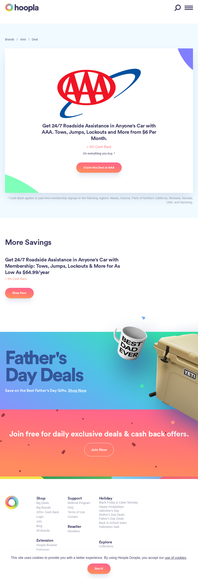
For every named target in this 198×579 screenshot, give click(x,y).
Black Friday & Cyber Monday (118, 502)
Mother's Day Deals (112, 514)
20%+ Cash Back (47, 512)
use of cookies (175, 558)
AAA (23, 39)
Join (39, 521)
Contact (73, 516)
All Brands (43, 530)
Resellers (74, 531)
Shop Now (77, 390)
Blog (39, 526)
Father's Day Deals (111, 518)
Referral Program (79, 503)
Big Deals (42, 503)
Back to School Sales (113, 522)
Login (40, 516)
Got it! (99, 568)
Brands (9, 39)
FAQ (71, 507)
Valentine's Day (109, 510)
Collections (106, 546)
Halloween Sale (109, 526)
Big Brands (43, 507)
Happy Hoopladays (111, 506)
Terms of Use (76, 512)
